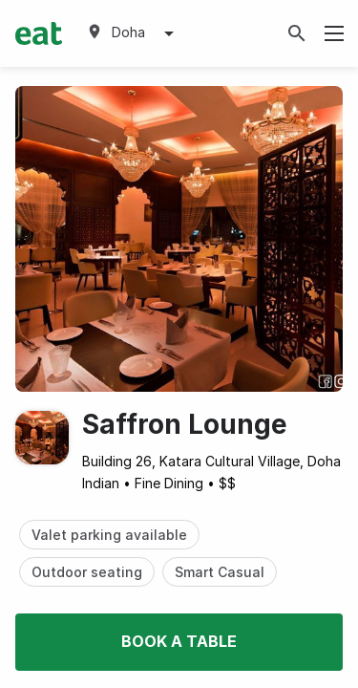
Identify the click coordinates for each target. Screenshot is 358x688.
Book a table (179, 641)
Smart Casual (219, 572)
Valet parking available (109, 535)
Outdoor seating (87, 572)
